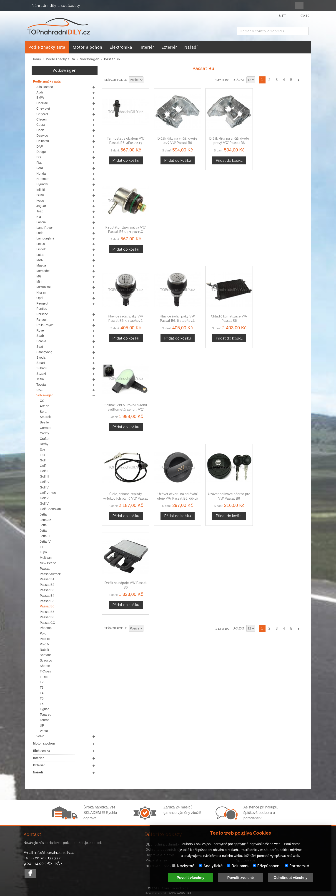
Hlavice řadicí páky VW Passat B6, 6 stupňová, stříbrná (177, 231)
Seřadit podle (115, 79)
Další (298, 79)
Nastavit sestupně (147, 80)
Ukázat (238, 80)
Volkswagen (89, 59)
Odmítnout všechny (290, 878)
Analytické (211, 866)
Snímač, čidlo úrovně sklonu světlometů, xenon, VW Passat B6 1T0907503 (281, 231)
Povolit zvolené (240, 878)
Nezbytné (183, 866)
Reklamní (237, 866)
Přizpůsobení (266, 866)
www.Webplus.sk (180, 893)
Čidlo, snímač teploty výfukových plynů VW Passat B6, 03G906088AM (125, 320)
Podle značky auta (60, 59)
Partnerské (297, 866)
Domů (36, 59)
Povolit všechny (190, 878)
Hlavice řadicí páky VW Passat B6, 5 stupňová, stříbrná (125, 231)
